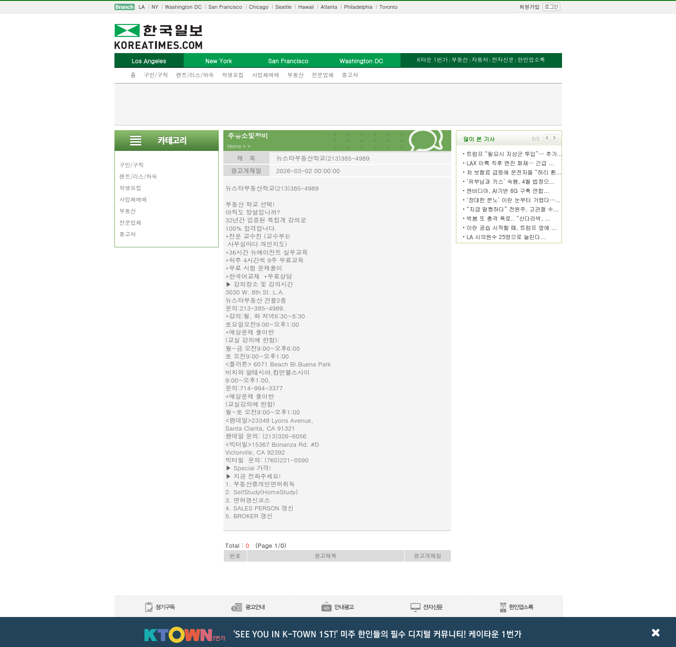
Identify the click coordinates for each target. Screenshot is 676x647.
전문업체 (323, 74)
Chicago (259, 6)
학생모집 (233, 74)
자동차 (480, 59)
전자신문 (503, 59)
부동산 (295, 74)
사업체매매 (266, 74)
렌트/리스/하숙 (195, 74)
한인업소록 (531, 59)
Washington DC (183, 6)
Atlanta (329, 6)
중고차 (350, 74)
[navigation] (338, 7)
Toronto (388, 6)
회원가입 (530, 6)
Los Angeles (149, 60)
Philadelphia (358, 6)
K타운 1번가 (432, 59)
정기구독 (158, 607)
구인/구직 (156, 74)
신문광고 (248, 607)
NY (155, 6)
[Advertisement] (338, 104)
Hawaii (306, 6)
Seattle (283, 6)
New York (218, 60)
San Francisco (225, 6)
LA (142, 6)
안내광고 (338, 607)
